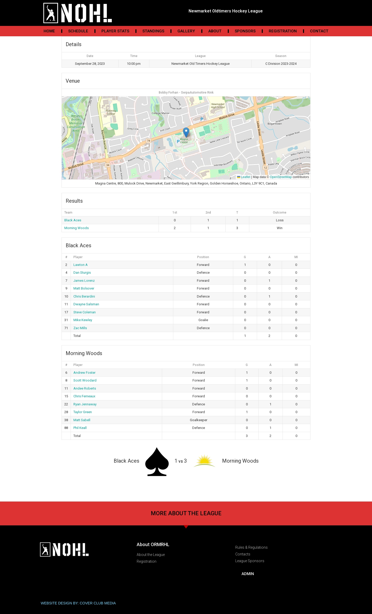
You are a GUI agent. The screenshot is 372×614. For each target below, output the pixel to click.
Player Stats (115, 31)
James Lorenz (84, 281)
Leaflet (243, 177)
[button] (186, 132)
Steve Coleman (84, 312)
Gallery (186, 31)
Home (49, 31)
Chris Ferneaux (84, 396)
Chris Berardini (84, 296)
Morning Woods (76, 228)
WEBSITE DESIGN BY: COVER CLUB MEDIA (78, 603)
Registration (283, 31)
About (215, 31)
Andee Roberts (84, 388)
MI (296, 257)
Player (77, 257)
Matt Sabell (81, 420)
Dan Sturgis (82, 272)
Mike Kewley (82, 320)
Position (203, 257)
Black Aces (72, 220)
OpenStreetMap (281, 177)
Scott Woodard (85, 380)
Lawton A (80, 265)
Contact (319, 31)
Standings (153, 31)
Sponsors (245, 31)
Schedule (78, 31)
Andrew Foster (84, 373)
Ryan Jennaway (85, 404)
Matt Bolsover (83, 288)
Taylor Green (82, 412)
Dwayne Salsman (86, 304)
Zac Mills (80, 328)
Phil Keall (80, 428)
